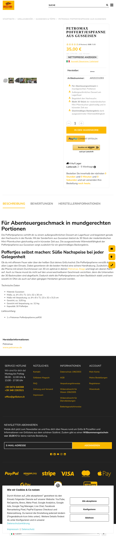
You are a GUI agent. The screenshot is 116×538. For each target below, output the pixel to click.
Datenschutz (28, 529)
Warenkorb (94, 389)
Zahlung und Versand (43, 389)
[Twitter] (55, 454)
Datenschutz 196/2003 (70, 371)
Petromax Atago (76, 268)
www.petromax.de (12, 347)
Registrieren (94, 383)
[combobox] (55, 534)
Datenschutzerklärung (18, 523)
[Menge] (75, 123)
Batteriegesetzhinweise (70, 406)
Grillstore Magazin (41, 377)
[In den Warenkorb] (86, 130)
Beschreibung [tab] (14, 204)
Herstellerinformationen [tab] (79, 204)
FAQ (35, 383)
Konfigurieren (89, 509)
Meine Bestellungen (98, 377)
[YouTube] (58, 454)
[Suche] (77, 5)
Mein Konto (94, 371)
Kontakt (36, 371)
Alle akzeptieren (89, 501)
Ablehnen (89, 518)
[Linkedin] (65, 454)
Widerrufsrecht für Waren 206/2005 (68, 390)
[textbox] (54, 533)
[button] (86, 44)
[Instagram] (61, 454)
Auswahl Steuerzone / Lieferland (82, 61)
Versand (86, 53)
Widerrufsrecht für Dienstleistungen (68, 399)
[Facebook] (51, 454)
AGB (62, 377)
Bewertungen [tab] (41, 204)
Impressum (38, 395)
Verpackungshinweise (70, 383)
